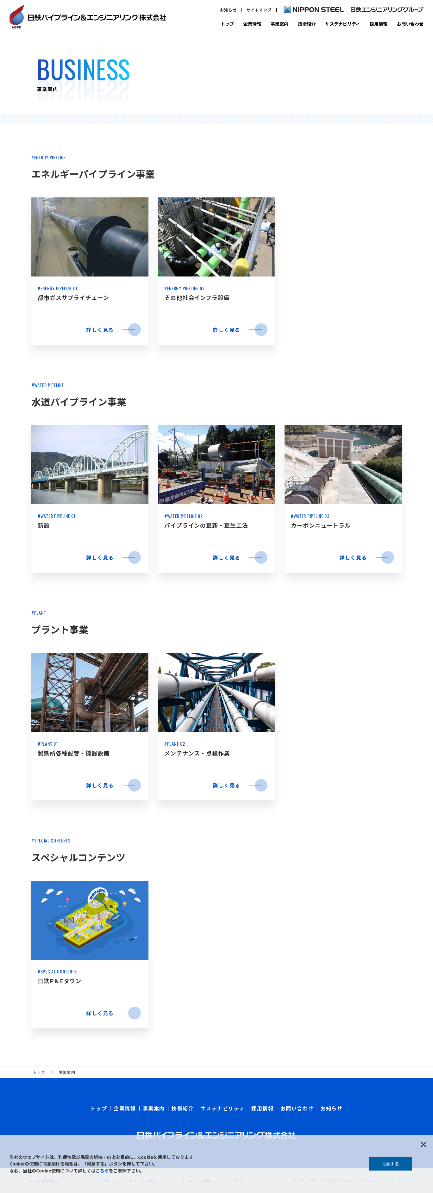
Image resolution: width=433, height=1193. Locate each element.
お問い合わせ (410, 24)
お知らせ (228, 9)
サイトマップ (259, 9)
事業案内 (279, 24)
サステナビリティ (342, 24)
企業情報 (252, 24)
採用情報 (378, 24)
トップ (227, 24)
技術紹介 (307, 24)
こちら (102, 1170)
